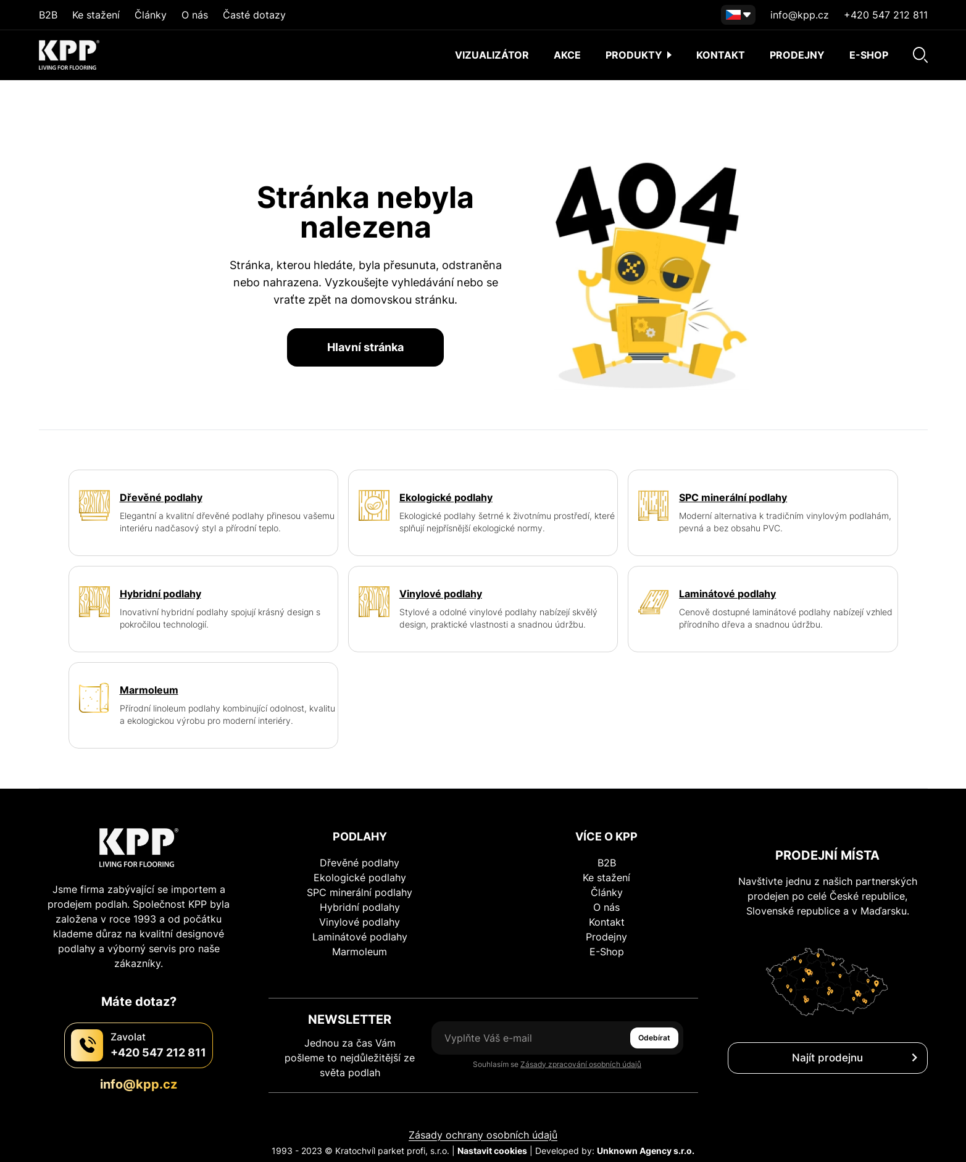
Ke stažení (96, 15)
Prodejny (797, 55)
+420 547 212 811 (886, 15)
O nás (194, 15)
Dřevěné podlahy (359, 863)
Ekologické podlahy (360, 877)
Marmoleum (359, 951)
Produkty (639, 55)
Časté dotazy (254, 15)
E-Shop (606, 951)
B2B (48, 15)
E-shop (868, 55)
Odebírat (654, 1037)
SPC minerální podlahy (359, 892)
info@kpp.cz (799, 15)
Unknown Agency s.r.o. (645, 1150)
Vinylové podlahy (359, 922)
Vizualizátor (492, 55)
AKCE (567, 55)
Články (151, 15)
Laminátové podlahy (359, 937)
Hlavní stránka (365, 347)
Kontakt (720, 55)
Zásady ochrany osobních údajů (483, 1135)
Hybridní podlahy (360, 907)
